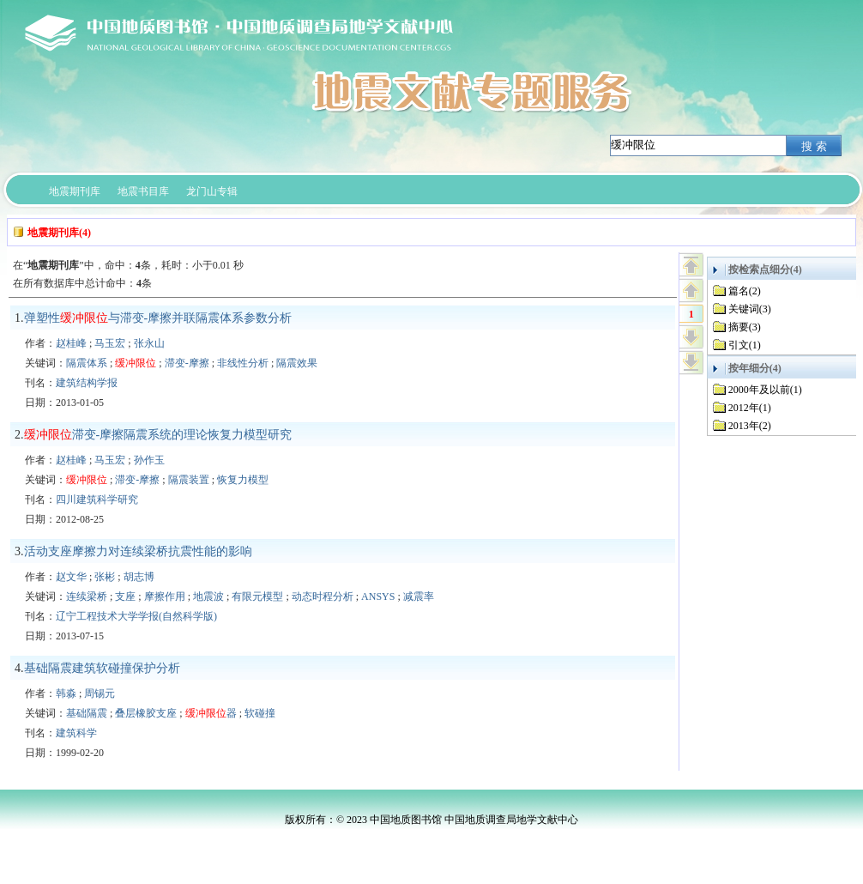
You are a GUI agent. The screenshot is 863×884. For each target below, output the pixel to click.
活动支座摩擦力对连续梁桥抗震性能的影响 (138, 551)
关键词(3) (749, 309)
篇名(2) (744, 291)
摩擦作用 (164, 596)
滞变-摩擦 (187, 363)
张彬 (104, 577)
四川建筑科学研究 (97, 499)
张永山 (149, 343)
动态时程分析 (322, 596)
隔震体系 (86, 363)
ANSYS (378, 596)
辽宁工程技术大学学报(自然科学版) (136, 616)
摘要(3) (744, 327)
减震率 (418, 596)
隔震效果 (296, 363)
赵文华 (71, 577)
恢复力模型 (243, 480)
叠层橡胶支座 (146, 713)
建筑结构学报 (87, 383)
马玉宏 (109, 343)
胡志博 (139, 577)
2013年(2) (749, 426)
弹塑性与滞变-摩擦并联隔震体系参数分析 (158, 318)
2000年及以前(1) (765, 390)
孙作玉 (149, 460)
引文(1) (744, 345)
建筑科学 (76, 733)
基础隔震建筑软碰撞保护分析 (102, 668)
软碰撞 (259, 713)
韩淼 (66, 693)
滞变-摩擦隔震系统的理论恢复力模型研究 (158, 434)
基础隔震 (86, 713)
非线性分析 (243, 363)
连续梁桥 (86, 596)
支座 (125, 596)
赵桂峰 (71, 343)
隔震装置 (188, 480)
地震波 (208, 596)
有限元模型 (257, 596)
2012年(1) (749, 408)
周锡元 (99, 693)
